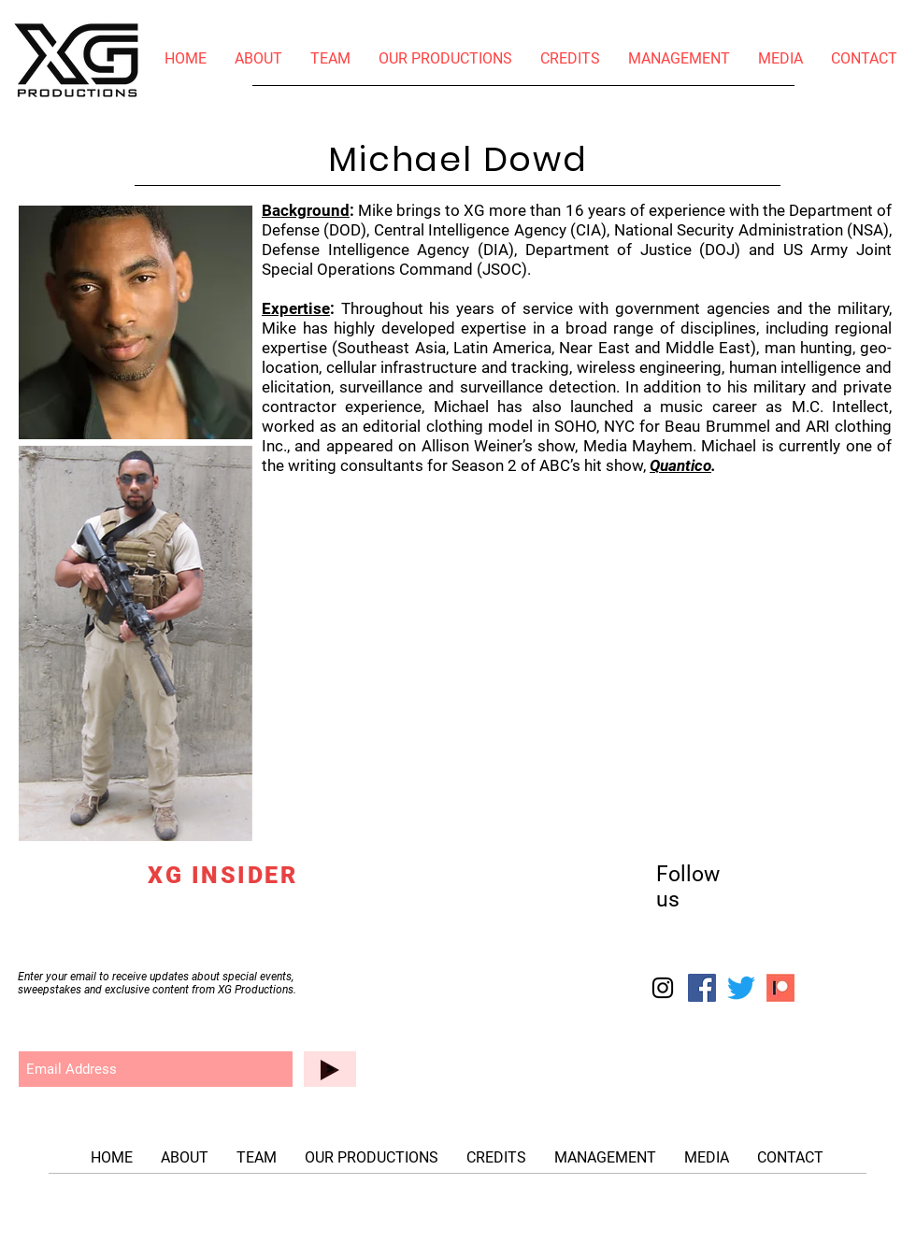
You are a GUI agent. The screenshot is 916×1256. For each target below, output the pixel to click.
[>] (330, 1069)
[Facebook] (702, 988)
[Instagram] (663, 988)
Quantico (680, 465)
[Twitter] (741, 988)
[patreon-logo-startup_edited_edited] (780, 988)
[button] (780, 59)
